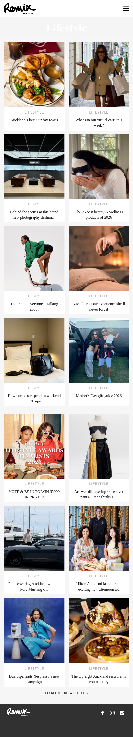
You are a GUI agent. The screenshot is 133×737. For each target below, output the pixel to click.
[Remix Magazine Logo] (20, 8)
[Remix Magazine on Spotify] (122, 713)
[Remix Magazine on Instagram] (112, 713)
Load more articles (66, 693)
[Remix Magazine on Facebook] (102, 713)
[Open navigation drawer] (126, 9)
